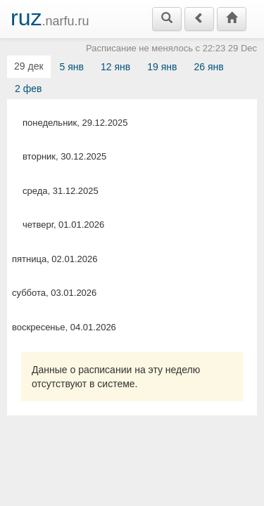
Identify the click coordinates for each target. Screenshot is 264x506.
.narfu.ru (50, 17)
